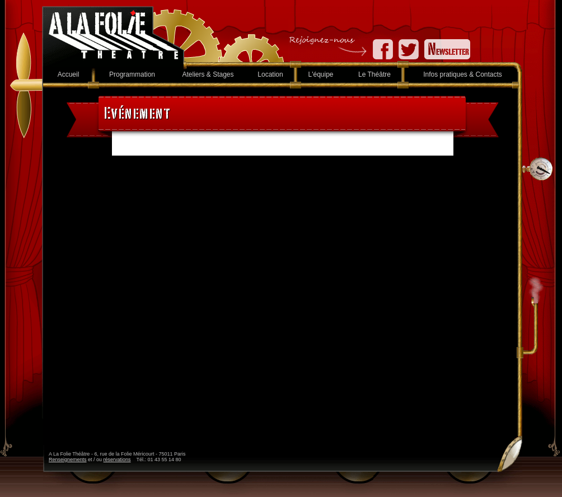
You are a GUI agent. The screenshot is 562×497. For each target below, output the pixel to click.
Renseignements (68, 459)
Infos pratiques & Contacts (462, 74)
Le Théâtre (374, 74)
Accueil (68, 74)
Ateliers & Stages (207, 74)
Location (270, 74)
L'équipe (321, 74)
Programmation (132, 74)
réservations (117, 459)
